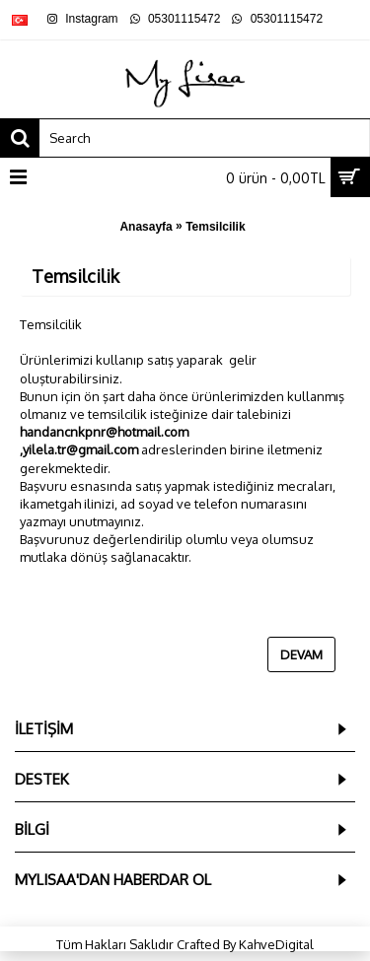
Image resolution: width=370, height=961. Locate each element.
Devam (301, 654)
